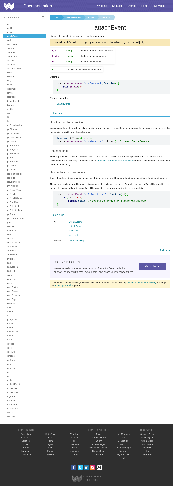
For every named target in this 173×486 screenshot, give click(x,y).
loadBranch (12, 267)
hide (9, 234)
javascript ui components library (140, 283)
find (8, 121)
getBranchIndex (14, 125)
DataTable (26, 454)
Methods (106, 17)
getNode (11, 178)
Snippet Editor (147, 434)
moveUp (11, 303)
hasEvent (11, 230)
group (9, 222)
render (10, 335)
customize (12, 89)
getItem (10, 157)
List (50, 447)
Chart (26, 444)
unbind (10, 380)
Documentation (37, 6)
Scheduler (123, 441)
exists (9, 113)
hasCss (10, 226)
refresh (10, 323)
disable (10, 105)
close (9, 72)
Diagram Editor (123, 454)
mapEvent (12, 279)
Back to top (164, 250)
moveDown (12, 291)
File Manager (98, 444)
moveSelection (14, 295)
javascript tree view (64, 285)
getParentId (12, 186)
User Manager (123, 434)
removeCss (12, 331)
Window (74, 454)
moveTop (11, 299)
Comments (26, 451)
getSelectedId (13, 206)
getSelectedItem (14, 210)
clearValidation (14, 68)
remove (10, 327)
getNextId (11, 169)
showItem (11, 368)
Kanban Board (99, 437)
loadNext (11, 271)
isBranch (11, 238)
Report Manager (123, 447)
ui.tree (91, 17)
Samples (117, 5)
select (9, 348)
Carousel (25, 441)
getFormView (13, 145)
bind (9, 40)
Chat (123, 437)
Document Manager (98, 447)
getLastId (11, 165)
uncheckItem (13, 392)
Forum (145, 5)
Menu (50, 451)
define (10, 93)
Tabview (50, 454)
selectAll (11, 352)
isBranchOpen (13, 242)
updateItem (12, 408)
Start (56, 17)
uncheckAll (12, 388)
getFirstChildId (14, 137)
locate (10, 275)
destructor (11, 97)
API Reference (73, 17)
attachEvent (12, 36)
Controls (26, 447)
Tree (74, 441)
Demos (132, 5)
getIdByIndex (13, 149)
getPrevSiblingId (15, 198)
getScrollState (13, 202)
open (9, 307)
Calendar (25, 437)
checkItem (12, 56)
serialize (11, 356)
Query (99, 441)
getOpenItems (13, 182)
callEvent (11, 48)
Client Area (147, 454)
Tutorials (147, 447)
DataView (50, 434)
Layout (50, 444)
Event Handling (76, 241)
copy (9, 80)
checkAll (11, 52)
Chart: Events (63, 104)
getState (11, 214)
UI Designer (147, 437)
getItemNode (13, 161)
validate (10, 412)
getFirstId (11, 141)
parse (9, 315)
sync (9, 376)
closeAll (10, 76)
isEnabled (11, 250)
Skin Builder (147, 441)
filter (9, 117)
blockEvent (12, 44)
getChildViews (13, 133)
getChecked (12, 129)
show (9, 364)
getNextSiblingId (15, 174)
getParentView (14, 190)
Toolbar (74, 437)
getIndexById (13, 153)
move (9, 283)
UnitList (74, 447)
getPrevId (11, 194)
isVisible (11, 259)
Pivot (98, 434)
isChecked (12, 246)
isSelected (12, 254)
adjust (10, 32)
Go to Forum (152, 266)
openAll (10, 311)
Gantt (123, 444)
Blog (147, 451)
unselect (11, 400)
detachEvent (13, 101)
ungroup (11, 396)
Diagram (123, 451)
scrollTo (10, 343)
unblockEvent (13, 384)
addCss (10, 28)
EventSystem (75, 222)
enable (10, 109)
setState (11, 360)
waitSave (11, 416)
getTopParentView (15, 218)
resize (10, 339)
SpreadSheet (98, 451)
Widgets (102, 5)
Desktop (99, 454)
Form (50, 441)
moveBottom (13, 287)
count (9, 84)
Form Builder (147, 444)
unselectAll (12, 404)
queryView (12, 319)
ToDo (122, 457)
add (8, 24)
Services (159, 5)
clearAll (10, 60)
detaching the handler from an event (115, 161)
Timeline (74, 434)
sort (8, 372)
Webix (77, 479)
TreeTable (74, 444)
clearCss (11, 64)
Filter (50, 437)
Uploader (74, 451)
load (9, 263)
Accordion (26, 434)
